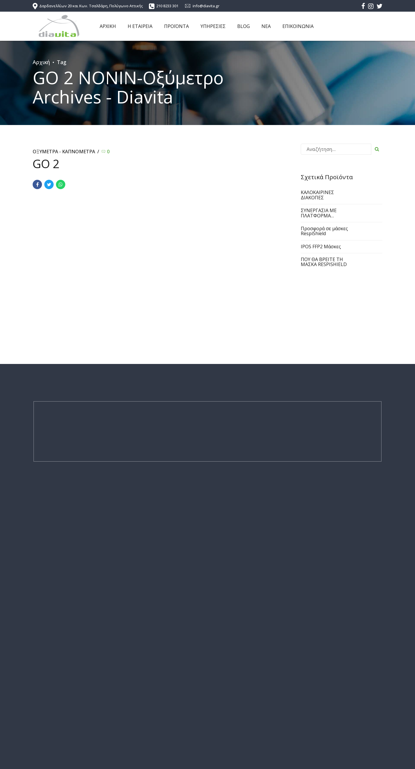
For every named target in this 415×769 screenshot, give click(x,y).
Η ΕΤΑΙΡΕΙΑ (140, 26)
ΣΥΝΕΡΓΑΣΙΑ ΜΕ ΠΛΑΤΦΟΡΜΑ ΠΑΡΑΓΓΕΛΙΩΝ (319, 215)
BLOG (243, 26)
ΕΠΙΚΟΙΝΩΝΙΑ (298, 26)
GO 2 (46, 164)
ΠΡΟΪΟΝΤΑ (176, 26)
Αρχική (41, 62)
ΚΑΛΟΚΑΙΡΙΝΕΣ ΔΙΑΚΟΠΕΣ (317, 195)
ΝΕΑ (266, 26)
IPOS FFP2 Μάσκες (321, 246)
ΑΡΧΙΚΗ (108, 26)
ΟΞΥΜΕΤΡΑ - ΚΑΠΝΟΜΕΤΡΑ (64, 151)
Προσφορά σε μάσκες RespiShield (324, 231)
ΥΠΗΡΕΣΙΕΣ (213, 26)
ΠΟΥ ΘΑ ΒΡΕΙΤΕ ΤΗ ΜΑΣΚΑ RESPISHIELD (324, 262)
